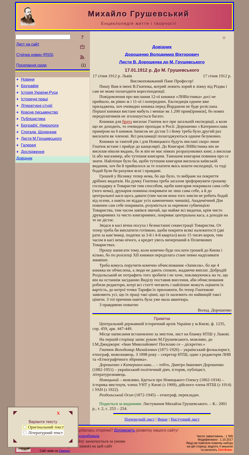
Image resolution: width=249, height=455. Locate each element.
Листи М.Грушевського (41, 146)
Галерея (28, 153)
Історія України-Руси (39, 95)
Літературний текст (45, 432)
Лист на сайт (27, 44)
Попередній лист (139, 419)
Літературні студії (36, 109)
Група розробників (82, 436)
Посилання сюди (31, 65)
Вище (163, 419)
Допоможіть (124, 430)
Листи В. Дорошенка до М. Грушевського (162, 61)
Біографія (29, 87)
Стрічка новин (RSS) (34, 55)
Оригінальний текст (43, 427)
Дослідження (32, 160)
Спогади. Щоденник (38, 138)
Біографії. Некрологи (40, 131)
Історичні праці (34, 102)
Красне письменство (39, 117)
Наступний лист (185, 419)
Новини (28, 80)
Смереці (64, 451)
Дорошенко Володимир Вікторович (162, 54)
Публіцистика (33, 124)
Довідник (24, 168)
